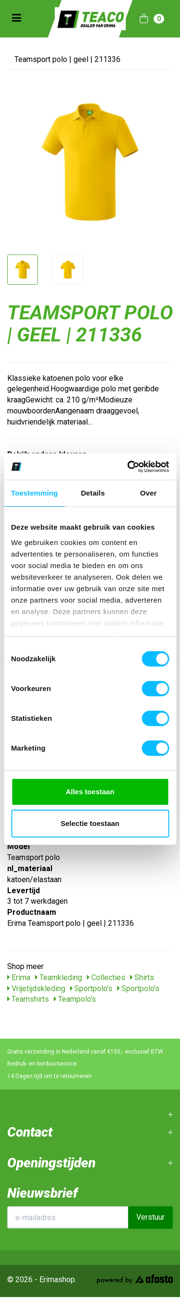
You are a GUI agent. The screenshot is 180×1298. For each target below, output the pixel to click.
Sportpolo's (91, 988)
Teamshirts (28, 999)
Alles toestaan (90, 792)
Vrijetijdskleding (36, 988)
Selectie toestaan (90, 823)
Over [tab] (148, 493)
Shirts (142, 977)
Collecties (106, 977)
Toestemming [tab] (34, 493)
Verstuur (150, 1217)
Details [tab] (93, 493)
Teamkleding (58, 977)
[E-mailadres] (68, 1217)
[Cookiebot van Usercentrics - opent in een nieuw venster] (128, 467)
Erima (18, 977)
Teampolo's (75, 999)
